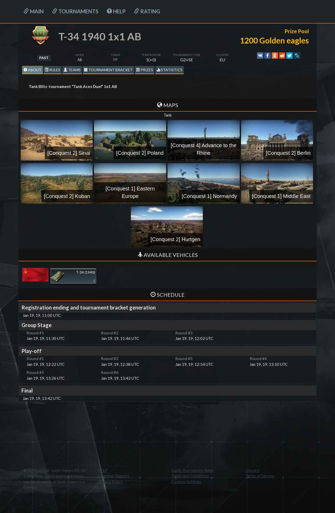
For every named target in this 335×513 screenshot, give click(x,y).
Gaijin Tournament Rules (192, 470)
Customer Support (113, 475)
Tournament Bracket (108, 70)
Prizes (144, 70)
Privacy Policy (110, 481)
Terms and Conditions (190, 475)
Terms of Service (259, 475)
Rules (52, 70)
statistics (169, 70)
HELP (116, 11)
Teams (72, 70)
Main (34, 11)
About (32, 70)
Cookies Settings (186, 481)
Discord (252, 470)
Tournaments (75, 11)
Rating (147, 11)
